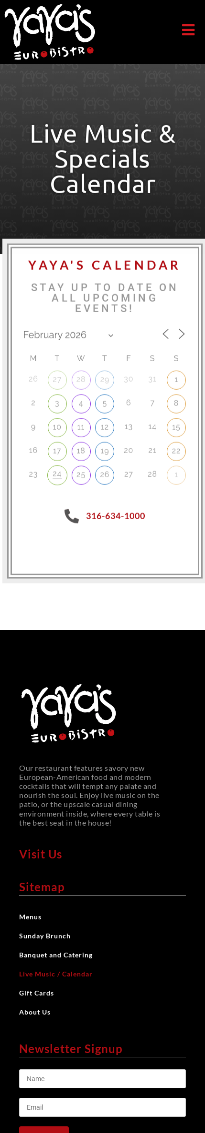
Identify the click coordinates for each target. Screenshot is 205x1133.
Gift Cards (36, 993)
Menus (32, 917)
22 (176, 447)
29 (105, 376)
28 (81, 376)
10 (57, 423)
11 (81, 423)
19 (104, 447)
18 (80, 447)
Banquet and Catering (56, 955)
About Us (37, 1012)
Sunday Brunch (45, 936)
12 (105, 423)
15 (176, 423)
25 (81, 470)
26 (104, 470)
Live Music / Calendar (56, 974)
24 (57, 469)
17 (57, 447)
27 (57, 376)
